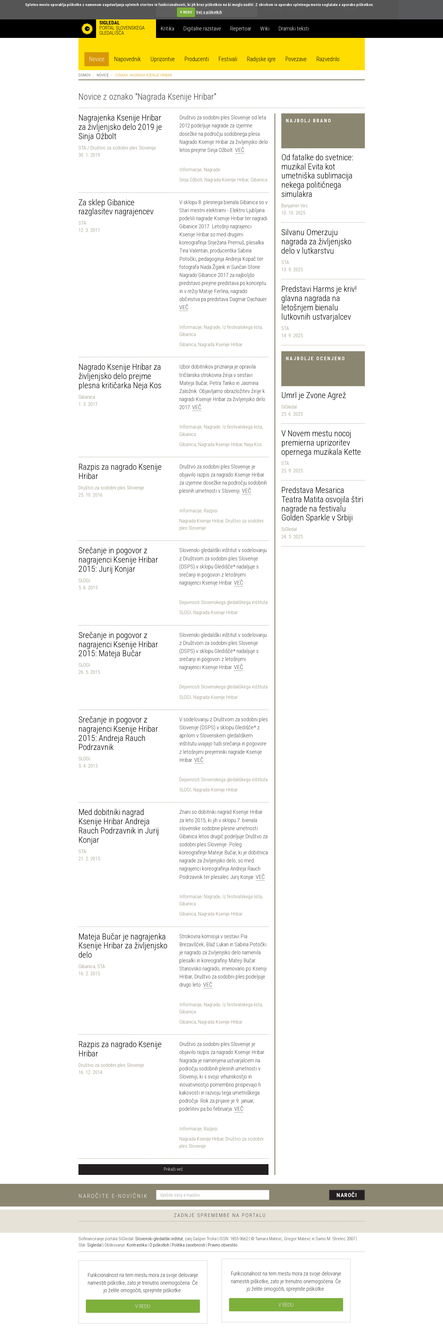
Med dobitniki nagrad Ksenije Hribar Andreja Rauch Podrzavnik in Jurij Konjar (118, 826)
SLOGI (84, 580)
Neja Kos (253, 444)
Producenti (196, 59)
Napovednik (127, 59)
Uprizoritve (162, 59)
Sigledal (94, 1245)
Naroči (347, 1195)
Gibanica (259, 180)
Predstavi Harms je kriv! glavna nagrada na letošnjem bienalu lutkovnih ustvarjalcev (318, 302)
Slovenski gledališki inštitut (159, 1238)
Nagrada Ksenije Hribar (226, 180)
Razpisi (210, 511)
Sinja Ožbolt (190, 180)
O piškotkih (159, 1245)
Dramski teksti (293, 28)
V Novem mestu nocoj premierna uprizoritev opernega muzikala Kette (321, 443)
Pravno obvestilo (222, 1245)
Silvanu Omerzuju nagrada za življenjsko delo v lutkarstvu (316, 241)
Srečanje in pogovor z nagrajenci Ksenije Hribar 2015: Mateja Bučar (118, 644)
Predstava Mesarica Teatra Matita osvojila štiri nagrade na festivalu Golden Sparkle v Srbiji (322, 504)
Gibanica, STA (91, 966)
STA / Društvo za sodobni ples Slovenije (117, 148)
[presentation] (320, 1195)
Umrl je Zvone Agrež (313, 395)
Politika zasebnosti (188, 1245)
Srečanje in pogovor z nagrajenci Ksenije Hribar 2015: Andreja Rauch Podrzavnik (118, 733)
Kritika (167, 28)
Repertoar (240, 28)
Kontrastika (137, 1245)
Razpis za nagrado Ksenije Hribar (120, 471)
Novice (96, 59)
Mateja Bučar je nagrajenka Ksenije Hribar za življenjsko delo (122, 946)
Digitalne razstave (202, 28)
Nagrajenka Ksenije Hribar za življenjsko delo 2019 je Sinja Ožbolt (120, 127)
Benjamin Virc (294, 206)
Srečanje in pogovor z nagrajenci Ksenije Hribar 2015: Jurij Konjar (118, 560)
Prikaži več (173, 1169)
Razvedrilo (327, 59)
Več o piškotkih (209, 12)
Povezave (296, 59)
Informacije (190, 169)
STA (285, 262)
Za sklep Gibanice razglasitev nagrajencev (116, 207)
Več (239, 150)
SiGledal (289, 407)
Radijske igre (261, 59)
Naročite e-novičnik (113, 1195)
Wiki (264, 28)
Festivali (227, 59)
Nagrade (212, 169)
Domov (84, 75)
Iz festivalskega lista (242, 327)
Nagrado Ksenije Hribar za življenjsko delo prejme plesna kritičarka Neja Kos (119, 376)
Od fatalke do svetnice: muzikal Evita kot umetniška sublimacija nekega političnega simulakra (317, 175)
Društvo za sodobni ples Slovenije (111, 488)
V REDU (186, 12)
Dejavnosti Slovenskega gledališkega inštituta (223, 602)
